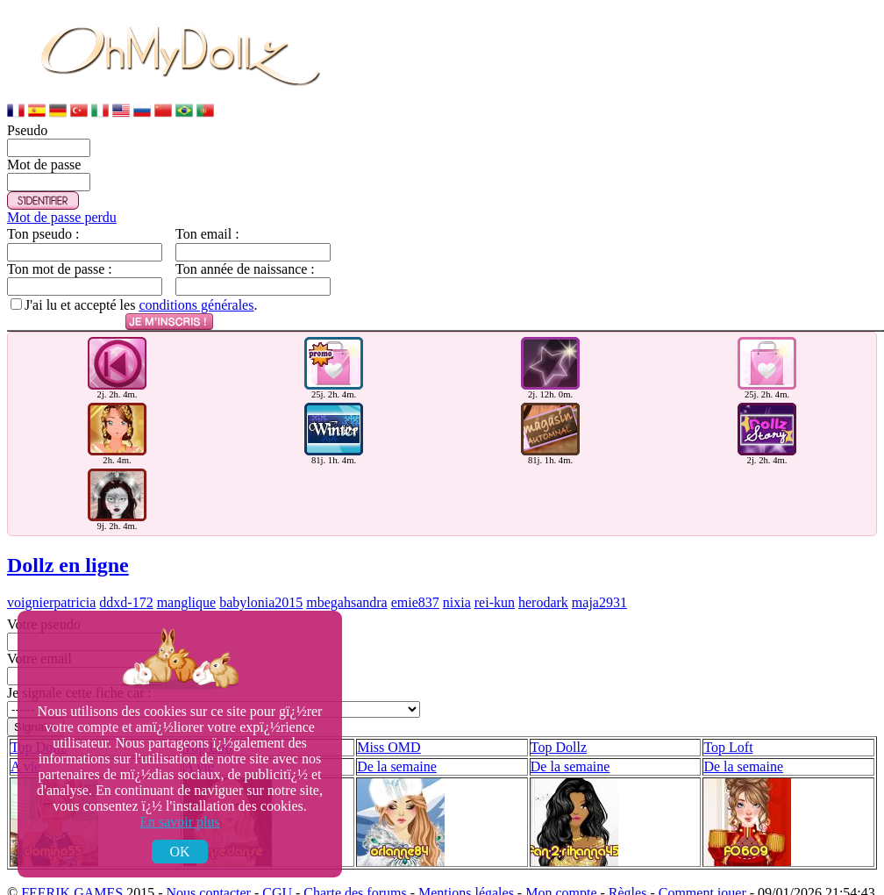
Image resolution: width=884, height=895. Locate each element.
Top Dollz (559, 718)
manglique (187, 573)
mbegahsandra (346, 573)
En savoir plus (179, 821)
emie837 (415, 573)
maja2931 (599, 573)
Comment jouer (702, 863)
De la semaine (397, 737)
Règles (628, 863)
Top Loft (727, 718)
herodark (543, 573)
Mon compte (560, 863)
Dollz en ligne (68, 536)
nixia (457, 573)
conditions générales (196, 304)
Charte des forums (354, 863)
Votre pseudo (44, 595)
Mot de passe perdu (62, 217)
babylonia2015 (261, 573)
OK (179, 851)
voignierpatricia (51, 573)
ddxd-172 (126, 573)
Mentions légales (466, 863)
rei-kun (494, 573)
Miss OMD (388, 718)
